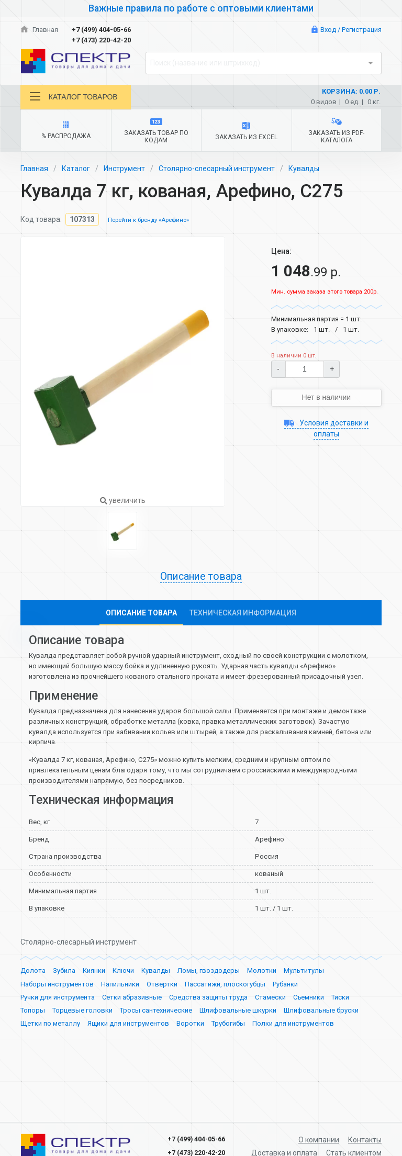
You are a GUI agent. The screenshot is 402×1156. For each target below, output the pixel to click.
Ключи (123, 991)
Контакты (365, 1140)
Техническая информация (242, 613)
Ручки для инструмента (57, 1018)
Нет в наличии (326, 397)
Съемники (308, 1018)
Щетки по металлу (50, 1044)
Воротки (190, 1044)
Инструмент (124, 168)
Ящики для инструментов (128, 1044)
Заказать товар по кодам (156, 131)
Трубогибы (228, 1044)
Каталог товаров (74, 96)
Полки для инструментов (293, 1044)
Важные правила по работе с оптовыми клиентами (201, 8)
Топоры (32, 1031)
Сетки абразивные (132, 1018)
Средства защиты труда (208, 1018)
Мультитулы (304, 991)
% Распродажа (66, 130)
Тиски (340, 1018)
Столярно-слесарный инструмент (216, 168)
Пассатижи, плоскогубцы (225, 1004)
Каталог (76, 168)
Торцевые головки (82, 1031)
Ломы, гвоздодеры (208, 991)
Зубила (64, 991)
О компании (318, 1140)
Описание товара (201, 576)
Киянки (94, 991)
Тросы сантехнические (156, 1031)
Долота (33, 991)
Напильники (120, 1004)
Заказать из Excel (246, 131)
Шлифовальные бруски (321, 1031)
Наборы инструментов (57, 1004)
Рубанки (285, 1004)
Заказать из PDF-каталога (336, 131)
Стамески (270, 1018)
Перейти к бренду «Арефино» (148, 220)
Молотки (261, 991)
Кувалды (304, 168)
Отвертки (162, 1004)
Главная (39, 29)
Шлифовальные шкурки (237, 1031)
